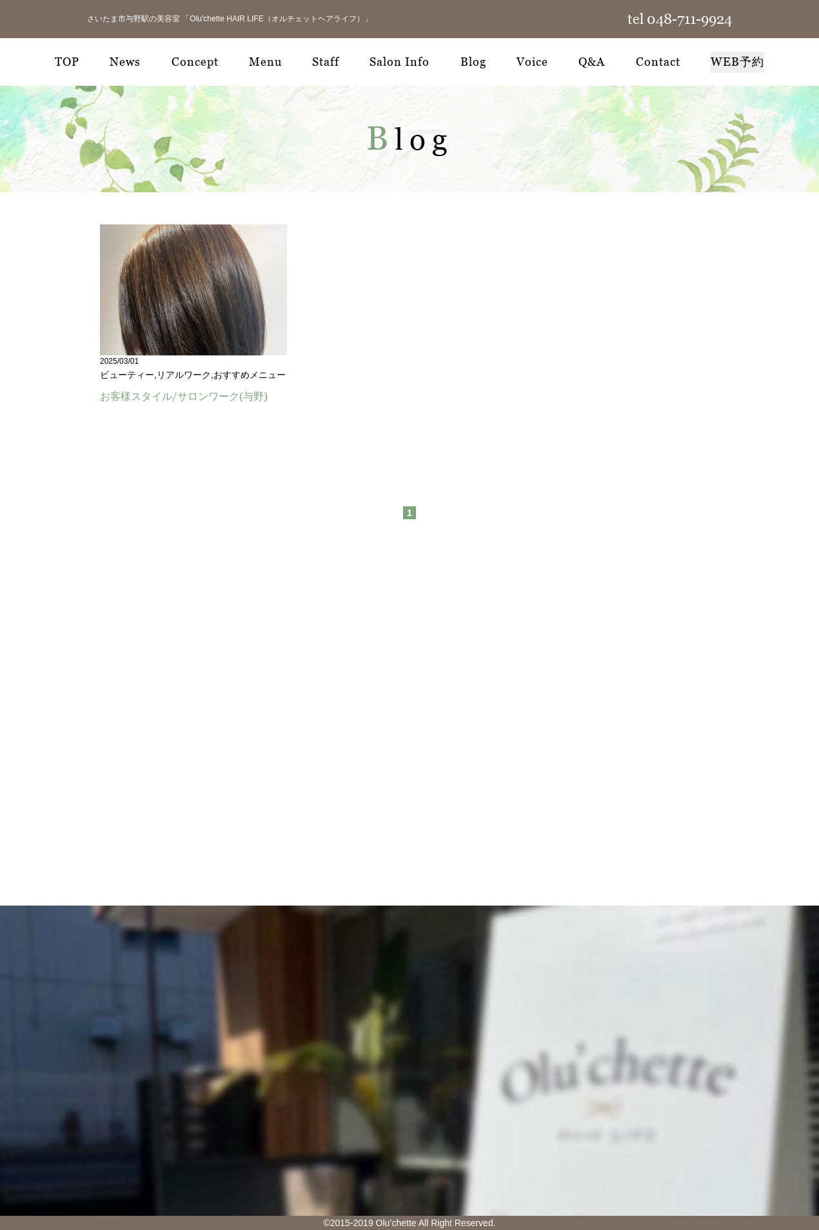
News (125, 61)
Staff (325, 61)
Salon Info (399, 61)
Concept (195, 61)
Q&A (591, 61)
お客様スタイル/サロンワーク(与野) (184, 396)
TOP (67, 61)
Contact (658, 61)
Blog (473, 61)
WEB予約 (737, 61)
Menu (265, 61)
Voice (532, 61)
